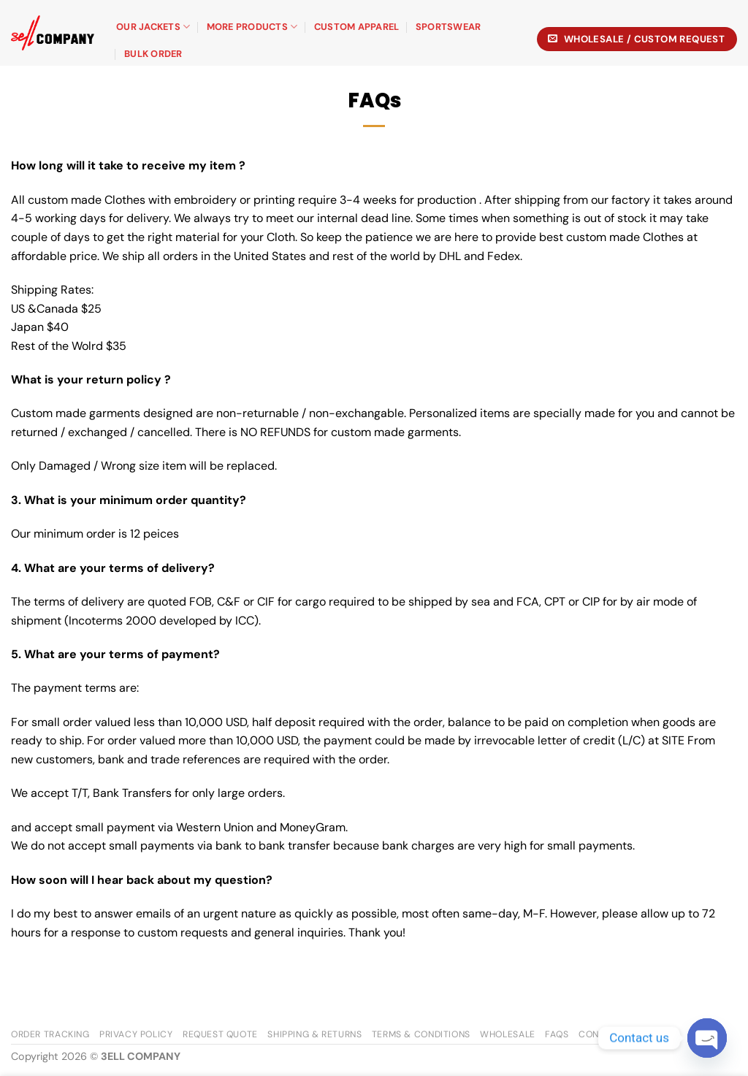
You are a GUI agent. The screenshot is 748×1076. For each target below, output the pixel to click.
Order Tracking (50, 1034)
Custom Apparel (357, 26)
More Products (252, 27)
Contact (600, 1034)
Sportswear (448, 26)
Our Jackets (153, 27)
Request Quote (220, 1034)
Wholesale (507, 1034)
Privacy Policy (136, 1034)
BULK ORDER (153, 53)
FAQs (556, 1034)
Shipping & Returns (314, 1034)
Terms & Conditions (421, 1034)
